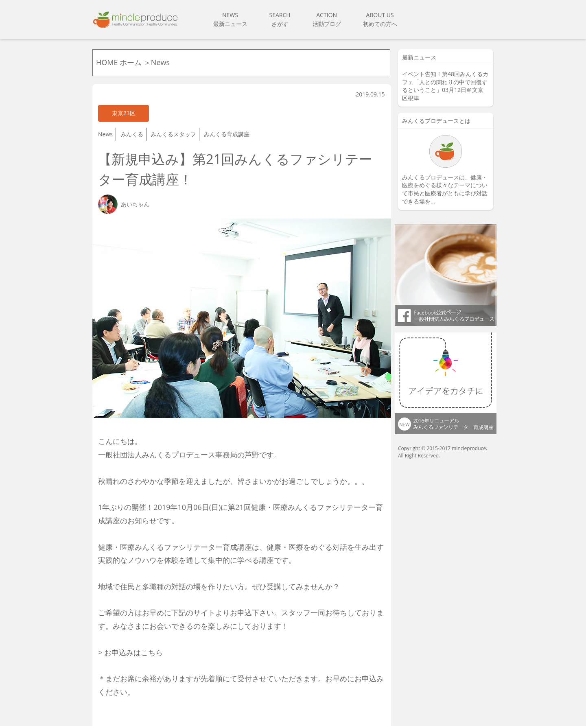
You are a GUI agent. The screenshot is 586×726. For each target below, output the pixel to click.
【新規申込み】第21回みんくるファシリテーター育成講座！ (238, 158)
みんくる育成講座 (226, 128)
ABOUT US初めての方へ (380, 19)
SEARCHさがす (280, 19)
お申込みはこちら (133, 637)
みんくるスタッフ (173, 128)
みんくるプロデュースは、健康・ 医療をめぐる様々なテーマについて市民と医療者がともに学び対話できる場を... (445, 189)
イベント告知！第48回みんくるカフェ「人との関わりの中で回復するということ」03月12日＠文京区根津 (445, 86)
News (105, 128)
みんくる (131, 128)
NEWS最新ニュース (230, 19)
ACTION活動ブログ (327, 19)
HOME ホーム (120, 63)
